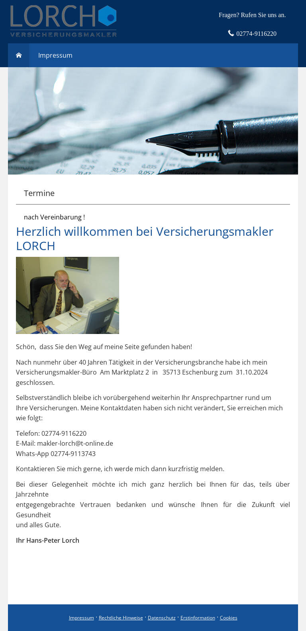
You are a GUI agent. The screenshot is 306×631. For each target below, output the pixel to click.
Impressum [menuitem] (55, 55)
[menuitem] (19, 55)
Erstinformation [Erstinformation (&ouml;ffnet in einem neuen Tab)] (197, 617)
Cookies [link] (228, 617)
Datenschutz (162, 617)
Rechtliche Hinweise (121, 617)
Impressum (81, 617)
